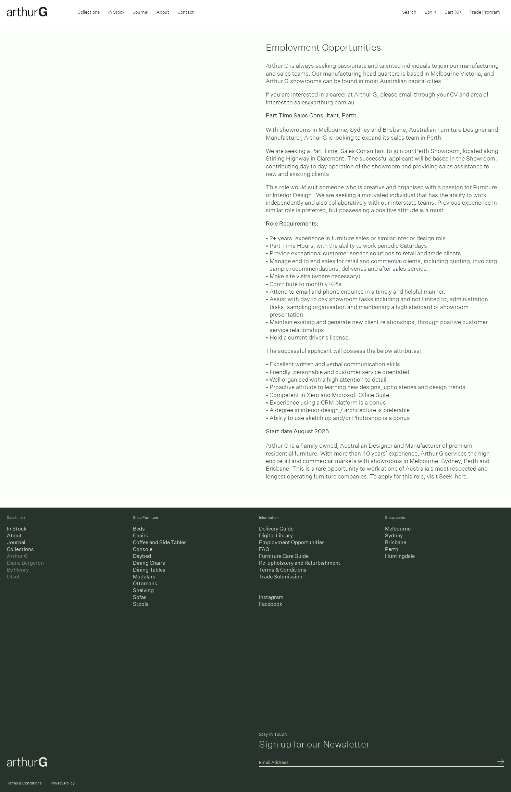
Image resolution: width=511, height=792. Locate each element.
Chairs (140, 535)
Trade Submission (280, 576)
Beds (139, 528)
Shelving (143, 590)
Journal (140, 11)
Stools (141, 604)
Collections (88, 11)
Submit (500, 762)
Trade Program (484, 11)
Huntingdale (400, 556)
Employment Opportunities (292, 542)
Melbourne (398, 528)
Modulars (144, 576)
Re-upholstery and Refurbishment (299, 563)
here (460, 475)
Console (142, 549)
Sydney (394, 535)
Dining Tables (149, 569)
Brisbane (395, 542)
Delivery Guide (276, 528)
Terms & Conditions (283, 569)
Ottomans (145, 583)
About (163, 11)
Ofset (13, 576)
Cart (453, 11)
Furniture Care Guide (284, 556)
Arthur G (17, 556)
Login (430, 11)
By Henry (18, 569)
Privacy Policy (62, 783)
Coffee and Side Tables (160, 542)
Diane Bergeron (25, 563)
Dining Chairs (149, 563)
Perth (391, 549)
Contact (185, 11)
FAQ (264, 549)
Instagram (271, 597)
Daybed (142, 556)
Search (409, 11)
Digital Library (276, 535)
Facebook (270, 604)
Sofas (140, 597)
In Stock (116, 11)
